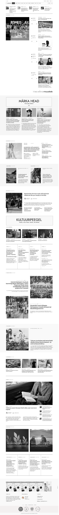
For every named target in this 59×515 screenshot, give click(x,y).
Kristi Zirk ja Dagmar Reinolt (33, 328)
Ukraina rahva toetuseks (24, 6)
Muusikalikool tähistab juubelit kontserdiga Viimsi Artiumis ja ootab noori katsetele (19, 32)
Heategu (34, 6)
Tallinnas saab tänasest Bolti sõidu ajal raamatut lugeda (21, 408)
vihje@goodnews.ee (9, 501)
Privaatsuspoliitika (39, 499)
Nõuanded (32, 441)
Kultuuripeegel (8, 239)
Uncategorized (40, 17)
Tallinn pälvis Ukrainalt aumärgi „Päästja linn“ (13, 8)
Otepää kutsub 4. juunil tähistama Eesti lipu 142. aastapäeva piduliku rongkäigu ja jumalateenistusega (11, 253)
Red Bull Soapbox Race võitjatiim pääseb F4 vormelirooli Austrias (34, 252)
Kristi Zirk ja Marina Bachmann (46, 410)
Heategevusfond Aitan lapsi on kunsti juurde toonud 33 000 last (47, 462)
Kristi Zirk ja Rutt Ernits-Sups (46, 168)
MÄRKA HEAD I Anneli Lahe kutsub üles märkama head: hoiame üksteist (28, 120)
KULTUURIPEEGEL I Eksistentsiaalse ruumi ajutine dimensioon (29, 241)
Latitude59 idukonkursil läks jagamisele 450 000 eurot (46, 412)
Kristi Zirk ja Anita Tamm (21, 168)
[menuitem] (13, 3)
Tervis (42, 149)
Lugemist (7, 406)
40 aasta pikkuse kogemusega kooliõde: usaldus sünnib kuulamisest (38, 209)
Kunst (25, 280)
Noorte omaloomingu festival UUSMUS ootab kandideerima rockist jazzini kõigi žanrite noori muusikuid (48, 209)
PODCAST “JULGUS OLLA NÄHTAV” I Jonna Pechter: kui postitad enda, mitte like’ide (45, 55)
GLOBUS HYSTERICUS (42, 240)
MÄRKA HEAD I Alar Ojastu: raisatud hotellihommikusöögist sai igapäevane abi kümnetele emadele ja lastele (12, 121)
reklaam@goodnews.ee (43, 501)
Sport (7, 441)
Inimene (39, 53)
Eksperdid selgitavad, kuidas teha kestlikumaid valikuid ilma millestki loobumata (44, 73)
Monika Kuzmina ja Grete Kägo (20, 280)
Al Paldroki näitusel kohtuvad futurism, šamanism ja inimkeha (13, 241)
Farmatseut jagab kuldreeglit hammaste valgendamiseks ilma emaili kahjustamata (11, 463)
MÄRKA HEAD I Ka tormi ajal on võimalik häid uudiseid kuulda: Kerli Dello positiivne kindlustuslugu (44, 121)
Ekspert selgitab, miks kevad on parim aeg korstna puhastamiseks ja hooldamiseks (45, 37)
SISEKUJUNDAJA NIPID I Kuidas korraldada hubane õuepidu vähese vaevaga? (41, 443)
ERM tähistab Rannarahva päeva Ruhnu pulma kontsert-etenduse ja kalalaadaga (35, 463)
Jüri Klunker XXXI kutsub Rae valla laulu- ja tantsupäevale (44, 19)
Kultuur (31, 459)
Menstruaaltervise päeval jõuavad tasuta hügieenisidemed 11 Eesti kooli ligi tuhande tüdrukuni (36, 10)
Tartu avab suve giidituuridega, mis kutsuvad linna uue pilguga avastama (47, 176)
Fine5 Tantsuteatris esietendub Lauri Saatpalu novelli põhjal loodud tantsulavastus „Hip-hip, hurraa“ (29, 371)
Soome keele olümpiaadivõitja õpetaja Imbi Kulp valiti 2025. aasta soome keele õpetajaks (45, 371)
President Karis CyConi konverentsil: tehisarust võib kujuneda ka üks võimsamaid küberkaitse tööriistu (47, 146)
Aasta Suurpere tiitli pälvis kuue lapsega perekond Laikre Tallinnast (47, 408)
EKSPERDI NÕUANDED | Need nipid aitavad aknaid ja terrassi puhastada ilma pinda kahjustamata (32, 149)
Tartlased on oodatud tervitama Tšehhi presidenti (12, 371)
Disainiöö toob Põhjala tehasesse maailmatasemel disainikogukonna (40, 307)
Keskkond (39, 71)
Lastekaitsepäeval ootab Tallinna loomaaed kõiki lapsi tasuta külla (23, 176)
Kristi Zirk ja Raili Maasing (45, 406)
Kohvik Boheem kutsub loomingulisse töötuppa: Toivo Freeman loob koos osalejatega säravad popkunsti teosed (17, 285)
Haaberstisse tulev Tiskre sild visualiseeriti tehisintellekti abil (46, 157)
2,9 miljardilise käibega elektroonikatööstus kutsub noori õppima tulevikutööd (23, 253)
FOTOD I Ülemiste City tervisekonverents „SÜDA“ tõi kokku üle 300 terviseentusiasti (47, 152)
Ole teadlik (39, 34)
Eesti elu (10, 6)
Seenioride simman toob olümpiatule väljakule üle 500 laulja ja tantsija (36, 194)
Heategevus (46, 6)
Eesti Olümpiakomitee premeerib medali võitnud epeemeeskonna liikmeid (16, 443)
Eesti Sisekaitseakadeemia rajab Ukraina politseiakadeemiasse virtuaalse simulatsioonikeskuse (47, 420)
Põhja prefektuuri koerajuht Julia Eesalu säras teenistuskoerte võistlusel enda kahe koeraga (47, 415)
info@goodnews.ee (40, 496)
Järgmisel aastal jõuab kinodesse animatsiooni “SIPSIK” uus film (22, 462)
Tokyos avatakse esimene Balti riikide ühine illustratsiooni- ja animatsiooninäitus (41, 342)
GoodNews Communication (34, 513)
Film (18, 459)
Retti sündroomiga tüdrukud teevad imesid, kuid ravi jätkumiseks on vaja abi (48, 10)
